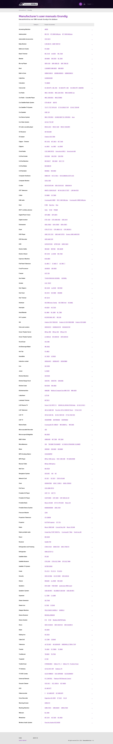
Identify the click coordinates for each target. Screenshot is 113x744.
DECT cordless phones (25, 210)
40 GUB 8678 (56, 644)
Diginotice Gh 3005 (50, 698)
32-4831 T (47, 263)
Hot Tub (21, 351)
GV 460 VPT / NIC (64, 88)
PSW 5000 (55, 586)
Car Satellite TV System (25, 107)
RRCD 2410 (48, 127)
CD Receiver (22, 132)
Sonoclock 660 (71, 151)
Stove (20, 625)
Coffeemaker (23, 171)
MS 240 (59, 317)
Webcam (21, 713)
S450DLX (61, 610)
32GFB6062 (64, 420)
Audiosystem (22, 34)
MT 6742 (47, 141)
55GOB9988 (48, 420)
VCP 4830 (63, 683)
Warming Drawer (23, 703)
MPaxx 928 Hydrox (50, 464)
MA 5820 (47, 434)
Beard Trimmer (23, 53)
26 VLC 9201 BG (59, 415)
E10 (46, 620)
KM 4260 (54, 161)
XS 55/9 (53, 478)
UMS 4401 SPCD (60, 234)
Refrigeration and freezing (26, 547)
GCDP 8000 (48, 498)
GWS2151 (47, 703)
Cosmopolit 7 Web (67, 532)
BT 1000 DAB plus (67, 34)
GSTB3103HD (48, 566)
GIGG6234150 (66, 327)
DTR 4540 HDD (56, 219)
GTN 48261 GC (58, 229)
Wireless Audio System (25, 722)
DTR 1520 (47, 219)
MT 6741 (47, 717)
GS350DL (64, 278)
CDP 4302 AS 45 (64, 498)
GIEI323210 (48, 327)
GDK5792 (53, 381)
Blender (21, 58)
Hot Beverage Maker (25, 346)
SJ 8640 (47, 371)
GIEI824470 (56, 361)
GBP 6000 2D (55, 63)
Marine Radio (22, 425)
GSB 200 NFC (70, 590)
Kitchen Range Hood (25, 381)
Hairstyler (21, 307)
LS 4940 (53, 254)
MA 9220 (47, 468)
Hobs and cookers (24, 327)
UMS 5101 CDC (49, 234)
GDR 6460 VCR (49, 239)
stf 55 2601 (48, 644)
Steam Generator (24, 600)
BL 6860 (47, 312)
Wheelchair (22, 717)
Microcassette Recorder (26, 429)
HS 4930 (60, 717)
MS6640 (47, 581)
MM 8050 (60, 68)
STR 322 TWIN (66, 561)
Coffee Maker (23, 166)
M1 (56, 473)
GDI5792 (47, 381)
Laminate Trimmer (24, 400)
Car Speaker (22, 112)
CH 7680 (53, 195)
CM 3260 (47, 156)
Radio (20, 527)
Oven (20, 483)
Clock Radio (22, 151)
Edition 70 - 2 (57, 664)
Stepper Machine (24, 610)
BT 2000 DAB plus (56, 34)
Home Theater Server (25, 332)
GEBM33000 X (69, 73)
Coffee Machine (23, 161)
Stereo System (23, 620)
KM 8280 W (48, 166)
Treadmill (21, 659)
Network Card (23, 478)
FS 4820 (47, 351)
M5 (52, 473)
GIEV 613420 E (49, 625)
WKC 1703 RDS (49, 93)
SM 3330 (53, 58)
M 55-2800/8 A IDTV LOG (67, 176)
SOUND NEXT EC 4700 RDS (62, 117)
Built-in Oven (22, 73)
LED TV (21, 420)
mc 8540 (60, 146)
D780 (46, 205)
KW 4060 (53, 385)
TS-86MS (47, 83)
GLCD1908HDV (49, 673)
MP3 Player (22, 459)
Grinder (21, 283)
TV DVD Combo (23, 673)
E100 (49, 620)
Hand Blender (23, 312)
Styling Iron (22, 634)
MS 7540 (59, 254)
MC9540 (60, 288)
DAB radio (22, 200)
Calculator (22, 83)
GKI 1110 (61, 161)
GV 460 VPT (48, 688)
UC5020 (53, 356)
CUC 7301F (48, 283)
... (92, 29)
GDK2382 (60, 381)
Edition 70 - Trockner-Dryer (71, 664)
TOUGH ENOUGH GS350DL (52, 278)
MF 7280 (54, 439)
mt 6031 (53, 53)
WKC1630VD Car (70, 93)
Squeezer (21, 595)
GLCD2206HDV (69, 673)
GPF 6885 (47, 215)
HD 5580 (53, 293)
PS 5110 (53, 571)
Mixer (20, 449)
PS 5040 (47, 49)
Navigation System (24, 473)
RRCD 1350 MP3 (65, 127)
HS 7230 (53, 307)
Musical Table (23, 464)
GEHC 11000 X (57, 483)
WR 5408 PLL (63, 425)
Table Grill (22, 639)
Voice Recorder (23, 698)
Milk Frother (22, 439)
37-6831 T (55, 263)
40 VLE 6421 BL (49, 415)
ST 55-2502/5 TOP (63, 107)
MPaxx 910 (63, 332)
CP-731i (58, 522)
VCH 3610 (47, 39)
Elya (57, 205)
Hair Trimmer (22, 298)
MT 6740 (47, 254)
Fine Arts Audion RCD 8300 (52, 722)
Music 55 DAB (71, 527)
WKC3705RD (58, 97)
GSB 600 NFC (48, 590)
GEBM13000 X (49, 73)
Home (20, 738)
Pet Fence (22, 488)
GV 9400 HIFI (59, 693)
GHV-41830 (56, 224)
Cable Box (22, 78)
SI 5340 (52, 605)
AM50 (46, 29)
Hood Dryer (22, 342)
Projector (21, 522)
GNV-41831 (64, 224)
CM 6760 (53, 156)
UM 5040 (47, 376)
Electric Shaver (23, 254)
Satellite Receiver (24, 561)
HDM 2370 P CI (49, 551)
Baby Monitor (23, 44)
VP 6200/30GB (71, 459)
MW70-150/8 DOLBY (50, 190)
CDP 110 (47, 493)
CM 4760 (60, 156)
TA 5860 (60, 649)
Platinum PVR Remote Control (62, 678)
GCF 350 (47, 273)
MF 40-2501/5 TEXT (63, 190)
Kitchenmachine (23, 390)
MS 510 (47, 34)
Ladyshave (22, 395)
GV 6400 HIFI (50, 693)
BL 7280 (59, 312)
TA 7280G (53, 649)
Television (22, 644)
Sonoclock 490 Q (60, 151)
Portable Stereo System (25, 507)
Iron (20, 366)
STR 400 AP (48, 102)
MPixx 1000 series (50, 459)
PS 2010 (59, 571)
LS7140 (47, 395)
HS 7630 (53, 717)
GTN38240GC (48, 664)
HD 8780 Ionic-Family (51, 302)
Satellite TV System (24, 566)
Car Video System (24, 122)
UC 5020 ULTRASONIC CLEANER (71, 444)
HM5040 (47, 449)
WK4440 (47, 249)
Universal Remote (24, 678)
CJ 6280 (53, 595)
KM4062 (47, 171)
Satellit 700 (48, 542)
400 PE (55, 102)
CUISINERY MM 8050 (51, 68)
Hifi (20, 322)
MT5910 (47, 400)
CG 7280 (47, 639)
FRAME (56, 210)
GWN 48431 (56, 708)
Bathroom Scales (24, 49)
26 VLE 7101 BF (49, 122)
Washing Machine (24, 708)
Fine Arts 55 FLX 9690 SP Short (64, 410)
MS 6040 (47, 537)
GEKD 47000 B (67, 483)
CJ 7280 (47, 595)
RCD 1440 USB (61, 459)
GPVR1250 (57, 244)
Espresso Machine (24, 259)
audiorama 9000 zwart (65, 586)
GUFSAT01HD (48, 244)
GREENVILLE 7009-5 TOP (69, 644)
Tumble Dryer (23, 664)
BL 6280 (53, 312)
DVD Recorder (23, 239)
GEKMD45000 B (58, 73)
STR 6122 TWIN (56, 561)
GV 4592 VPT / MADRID (77, 88)
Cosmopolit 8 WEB (50, 200)
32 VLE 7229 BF (74, 107)
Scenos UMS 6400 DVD (72, 234)
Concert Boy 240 (60, 527)
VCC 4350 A (55, 683)
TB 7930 (53, 654)
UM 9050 (53, 268)
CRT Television (23, 190)
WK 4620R (60, 249)
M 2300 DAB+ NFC (50, 317)
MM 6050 (73, 390)
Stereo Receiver (23, 615)
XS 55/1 (47, 478)
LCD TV (21, 415)
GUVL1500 (48, 180)
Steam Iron (22, 605)
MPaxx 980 (48, 332)
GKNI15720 (56, 547)
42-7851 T (62, 263)
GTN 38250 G (67, 229)
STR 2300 (47, 561)
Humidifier (22, 356)
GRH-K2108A (48, 576)
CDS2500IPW (48, 454)
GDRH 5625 (65, 244)
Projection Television (25, 517)
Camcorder (22, 88)
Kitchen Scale (23, 385)
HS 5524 (47, 634)
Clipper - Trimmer (24, 141)
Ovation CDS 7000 (50, 136)
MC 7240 (60, 53)
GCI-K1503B (57, 576)
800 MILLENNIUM (50, 615)
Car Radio (21, 93)
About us (35, 738)
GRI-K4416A (65, 576)
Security (21, 576)
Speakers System (24, 590)
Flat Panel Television (25, 263)
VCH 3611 (47, 683)
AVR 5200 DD (64, 337)
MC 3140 (47, 53)
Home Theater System (25, 337)
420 (46, 429)
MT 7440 (60, 141)
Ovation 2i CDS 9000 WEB (66, 322)
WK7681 (53, 249)
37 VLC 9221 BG (70, 415)
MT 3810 (53, 141)
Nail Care (21, 468)
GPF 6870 (54, 215)
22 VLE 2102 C (81, 405)
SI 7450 (47, 605)
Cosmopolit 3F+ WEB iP (51, 425)
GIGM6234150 (57, 327)
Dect (20, 205)
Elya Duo (51, 205)
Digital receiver (23, 219)
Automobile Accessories (26, 39)
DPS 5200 (47, 586)
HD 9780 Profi (62, 302)
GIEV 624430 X (68, 625)
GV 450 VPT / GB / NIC (51, 88)
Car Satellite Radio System (26, 102)
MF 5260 (60, 439)
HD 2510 (47, 293)
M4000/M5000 (49, 507)
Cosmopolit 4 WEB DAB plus (78, 200)
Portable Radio (23, 503)
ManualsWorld (22, 10)
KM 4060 (53, 171)
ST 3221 (59, 698)
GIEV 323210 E (58, 625)
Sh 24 (65, 698)
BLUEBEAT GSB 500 (59, 590)
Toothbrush (22, 654)
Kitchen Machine (23, 376)
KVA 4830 (47, 259)
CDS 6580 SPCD (49, 488)
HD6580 (60, 293)
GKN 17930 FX (65, 547)
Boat (20, 68)
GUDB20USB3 (49, 78)
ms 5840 (53, 581)
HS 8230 (47, 307)
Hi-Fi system (22, 317)
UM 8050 (47, 268)
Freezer (21, 273)
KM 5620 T (48, 161)
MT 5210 (47, 298)
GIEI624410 (48, 361)
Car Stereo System (24, 117)
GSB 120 (47, 112)
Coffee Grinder (23, 156)
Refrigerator (22, 551)
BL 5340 (60, 58)
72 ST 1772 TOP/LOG (51, 107)
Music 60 (68, 503)
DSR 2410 (64, 219)
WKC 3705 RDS (49, 117)
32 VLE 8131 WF (49, 669)
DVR (20, 244)
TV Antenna (22, 669)
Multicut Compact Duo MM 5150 (60, 390)
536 (46, 444)
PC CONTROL (48, 678)
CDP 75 (53, 493)
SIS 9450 (47, 366)
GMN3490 (47, 439)
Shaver (21, 581)
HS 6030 (47, 630)
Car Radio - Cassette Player (27, 97)
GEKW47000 (48, 483)
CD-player (22, 136)
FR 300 (47, 556)
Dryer (20, 229)
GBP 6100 (47, 63)
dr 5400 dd (48, 337)
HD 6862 (70, 302)
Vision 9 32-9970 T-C (51, 405)
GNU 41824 (48, 224)
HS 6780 (47, 342)
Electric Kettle (23, 249)
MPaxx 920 (55, 332)
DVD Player (22, 234)
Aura (73, 117)
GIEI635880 (64, 361)
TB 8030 (47, 654)
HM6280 (47, 390)
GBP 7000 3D (64, 63)
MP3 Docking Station (25, 454)
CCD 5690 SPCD (49, 151)
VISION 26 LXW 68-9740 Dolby (66, 405)
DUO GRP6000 (59, 673)
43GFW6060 (56, 420)
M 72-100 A (55, 176)
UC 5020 (47, 356)
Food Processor (23, 268)
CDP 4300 (55, 498)
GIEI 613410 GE (59, 185)
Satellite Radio (23, 556)
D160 (50, 210)
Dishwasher (22, 224)
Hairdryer (21, 302)
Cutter (20, 195)
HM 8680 (60, 449)
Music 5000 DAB (49, 527)
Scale (20, 571)
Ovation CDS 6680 (80, 322)
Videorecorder (23, 693)
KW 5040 (47, 385)
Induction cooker (24, 361)
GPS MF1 (47, 473)
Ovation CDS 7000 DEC (51, 322)
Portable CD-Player (24, 498)
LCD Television (23, 410)
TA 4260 (47, 649)
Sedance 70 (58, 669)
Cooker (21, 185)
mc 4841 (53, 146)
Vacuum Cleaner (23, 683)
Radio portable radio (25, 532)
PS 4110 (47, 571)
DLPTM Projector (50, 522)
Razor (20, 537)
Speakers (21, 586)
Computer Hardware (24, 176)
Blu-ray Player (23, 63)
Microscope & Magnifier (26, 434)
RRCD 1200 (56, 127)
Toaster (21, 649)
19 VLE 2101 (78, 410)
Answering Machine (24, 29)
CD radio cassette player (26, 127)
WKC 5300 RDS (49, 97)
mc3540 (53, 288)
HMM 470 (47, 176)
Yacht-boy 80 (77, 532)
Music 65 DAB (49, 503)
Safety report (23, 740)
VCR (20, 688)
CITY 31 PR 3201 (59, 503)
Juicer (20, 371)
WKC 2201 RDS (59, 93)
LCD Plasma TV (23, 405)
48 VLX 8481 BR (49, 410)
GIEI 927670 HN (49, 185)
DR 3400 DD (55, 337)
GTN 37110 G (48, 229)
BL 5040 (47, 713)
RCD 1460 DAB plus (62, 200)
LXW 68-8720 (74, 190)
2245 (46, 512)
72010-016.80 (61, 478)
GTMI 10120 (48, 547)
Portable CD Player (24, 493)
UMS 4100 (57, 507)
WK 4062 (47, 346)
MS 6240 (59, 581)
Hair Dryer (22, 293)
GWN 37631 (48, 708)
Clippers (21, 146)
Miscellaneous (23, 444)
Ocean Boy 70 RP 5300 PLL (52, 532)
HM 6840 (53, 449)
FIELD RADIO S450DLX (51, 610)
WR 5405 (71, 425)
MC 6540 (47, 288)
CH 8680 (47, 195)
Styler (20, 630)
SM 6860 (47, 58)
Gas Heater (22, 278)
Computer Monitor (24, 180)
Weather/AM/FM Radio (59, 620)
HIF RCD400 (48, 132)
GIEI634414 (68, 185)
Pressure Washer (24, 512)
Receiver (21, 542)
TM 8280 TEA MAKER (54, 444)
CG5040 (53, 639)
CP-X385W (48, 517)
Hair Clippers (22, 288)
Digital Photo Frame (24, 215)
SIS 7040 (47, 600)
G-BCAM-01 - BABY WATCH (52, 44)
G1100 (46, 659)
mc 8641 (47, 146)
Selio (46, 210)
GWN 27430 (64, 708)
